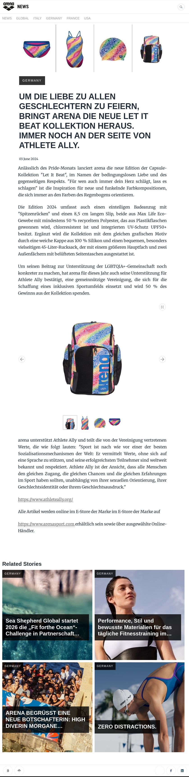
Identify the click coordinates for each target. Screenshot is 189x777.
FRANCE (73, 18)
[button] (162, 306)
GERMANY (54, 18)
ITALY (37, 18)
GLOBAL (22, 18)
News (7, 18)
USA (87, 18)
